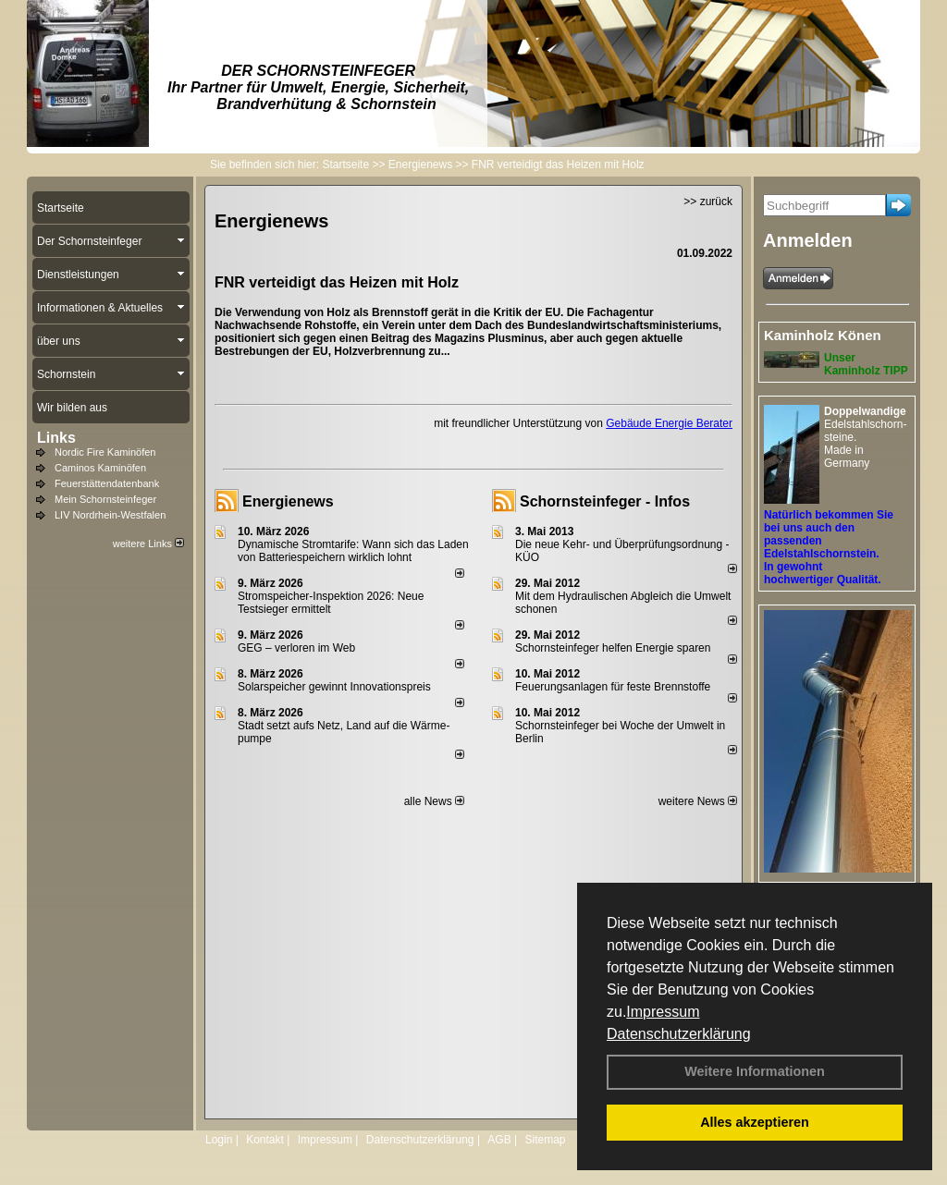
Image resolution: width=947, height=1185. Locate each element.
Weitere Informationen (754, 1071)
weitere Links (148, 543)
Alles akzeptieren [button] (754, 1122)
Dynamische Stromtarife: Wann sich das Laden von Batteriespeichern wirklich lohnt (353, 551)
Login (218, 1139)
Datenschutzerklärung (679, 1034)
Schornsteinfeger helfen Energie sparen (612, 647)
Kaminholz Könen (822, 335)
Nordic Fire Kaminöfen (105, 452)
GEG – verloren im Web (296, 647)
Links (56, 438)
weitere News (697, 801)
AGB (498, 1139)
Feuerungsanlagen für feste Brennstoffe (612, 686)
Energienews (288, 501)
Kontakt (265, 1139)
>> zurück (707, 201)
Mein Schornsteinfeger (105, 499)
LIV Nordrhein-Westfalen (110, 514)
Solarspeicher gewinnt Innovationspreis (334, 686)
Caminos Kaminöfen (100, 467)
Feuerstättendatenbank (107, 483)
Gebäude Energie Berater (669, 423)
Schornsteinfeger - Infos (605, 501)
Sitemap (544, 1139)
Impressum (662, 1012)
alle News (434, 801)
